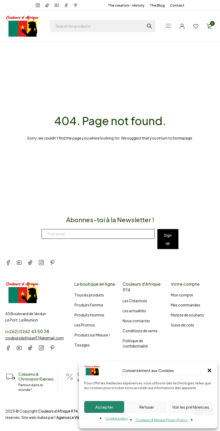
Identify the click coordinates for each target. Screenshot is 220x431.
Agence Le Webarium (74, 417)
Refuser (146, 406)
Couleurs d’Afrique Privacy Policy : (162, 420)
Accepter (104, 406)
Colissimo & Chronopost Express (36, 376)
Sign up (168, 239)
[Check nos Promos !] (69, 377)
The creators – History (126, 5)
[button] (209, 370)
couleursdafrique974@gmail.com (34, 337)
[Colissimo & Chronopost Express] (10, 377)
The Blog (157, 5)
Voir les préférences (190, 406)
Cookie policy (116, 418)
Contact (177, 5)
